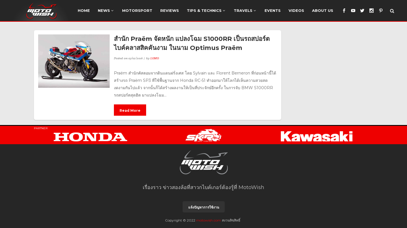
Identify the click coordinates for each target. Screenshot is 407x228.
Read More (130, 110)
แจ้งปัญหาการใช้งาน (203, 207)
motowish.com (208, 220)
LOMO (154, 58)
